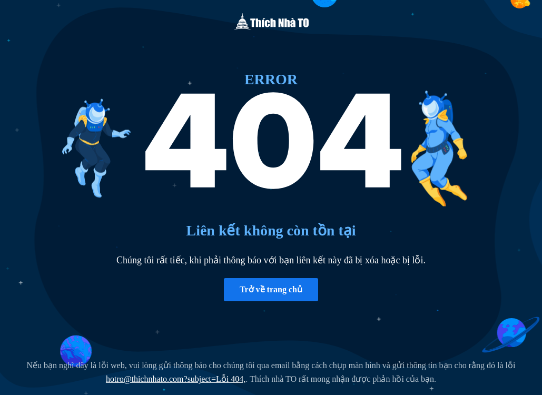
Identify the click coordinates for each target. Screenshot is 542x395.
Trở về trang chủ (271, 289)
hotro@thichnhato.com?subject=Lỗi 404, (175, 378)
